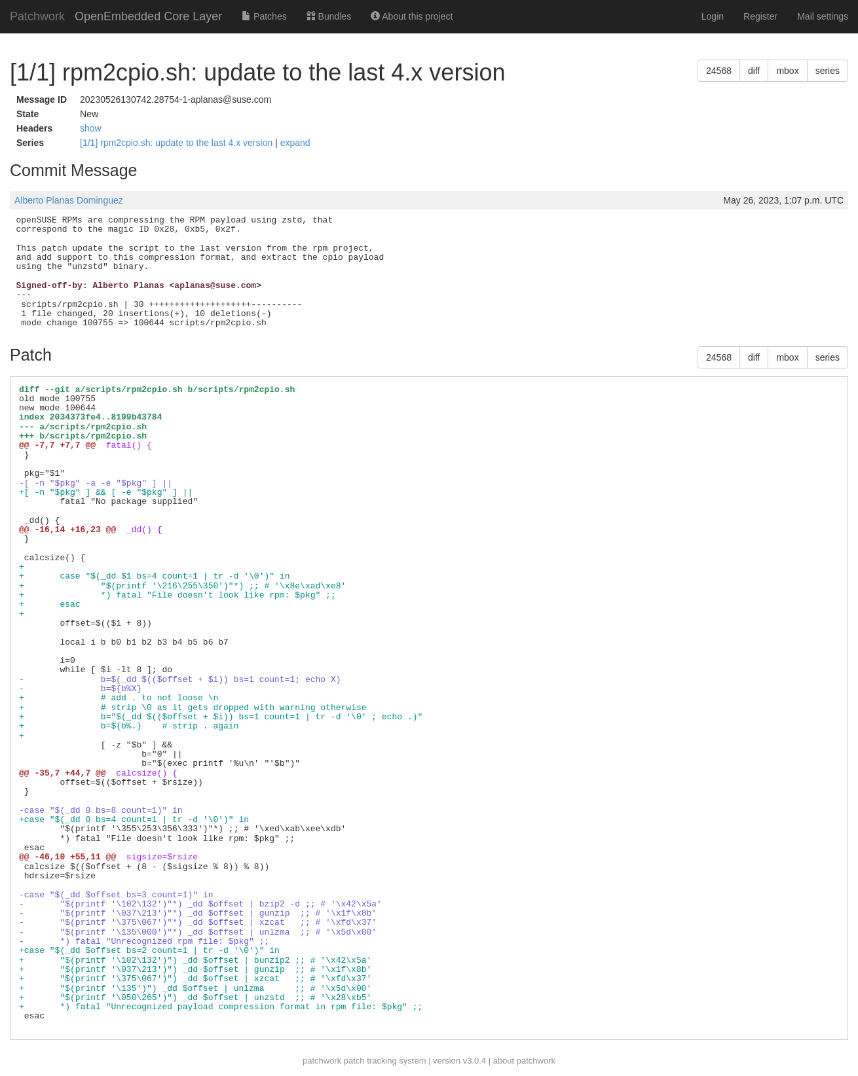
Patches (264, 16)
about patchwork (524, 1061)
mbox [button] (787, 70)
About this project (412, 16)
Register (760, 16)
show (91, 128)
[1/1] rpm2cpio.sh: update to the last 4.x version (177, 142)
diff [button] (754, 70)
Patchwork (37, 16)
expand (295, 142)
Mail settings (822, 16)
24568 (719, 70)
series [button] (827, 70)
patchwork (322, 1061)
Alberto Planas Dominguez (68, 200)
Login (712, 16)
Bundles (329, 16)
